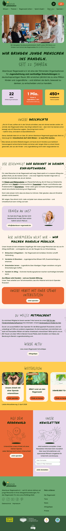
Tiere (46, 499)
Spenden (59, 9)
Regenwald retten (25, 9)
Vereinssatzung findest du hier (50, 323)
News (46, 503)
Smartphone (19, 187)
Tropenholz (37, 184)
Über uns (50, 9)
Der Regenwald (49, 495)
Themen (14, 9)
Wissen (5, 9)
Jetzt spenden (16, 456)
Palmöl (15, 184)
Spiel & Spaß (39, 9)
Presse (46, 511)
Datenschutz (6, 503)
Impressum (16, 503)
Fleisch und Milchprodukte (14, 182)
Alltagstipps (48, 507)
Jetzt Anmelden (42, 470)
